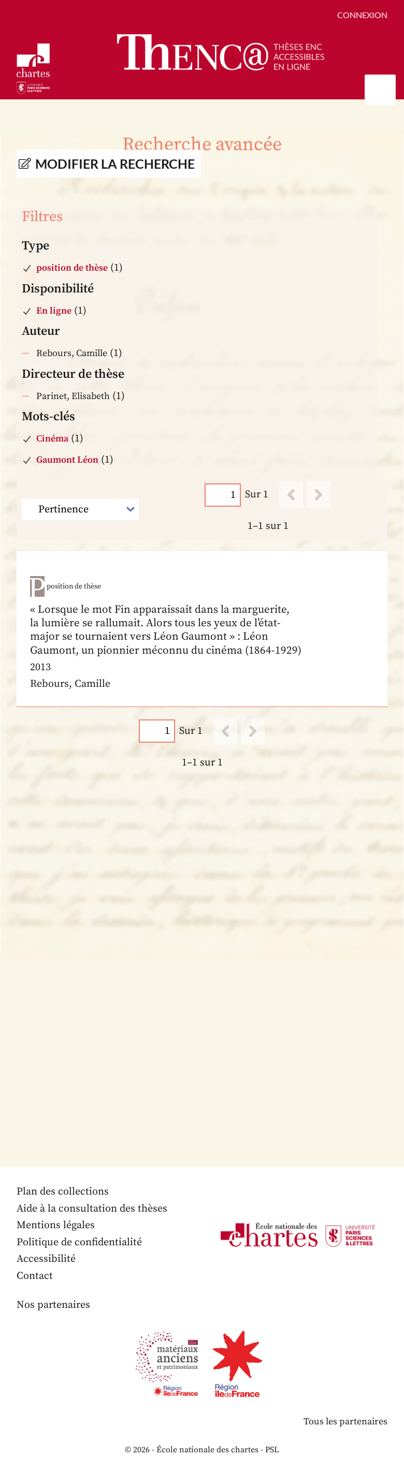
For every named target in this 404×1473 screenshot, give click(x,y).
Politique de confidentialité (79, 1242)
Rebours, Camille (71, 353)
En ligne (53, 311)
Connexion (362, 15)
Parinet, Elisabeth (73, 396)
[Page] (223, 495)
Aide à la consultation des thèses (92, 1208)
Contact (35, 1276)
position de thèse (72, 268)
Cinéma (52, 439)
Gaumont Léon (67, 460)
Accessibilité (46, 1259)
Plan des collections (63, 1191)
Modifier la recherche (115, 163)
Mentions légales (56, 1225)
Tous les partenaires (345, 1421)
